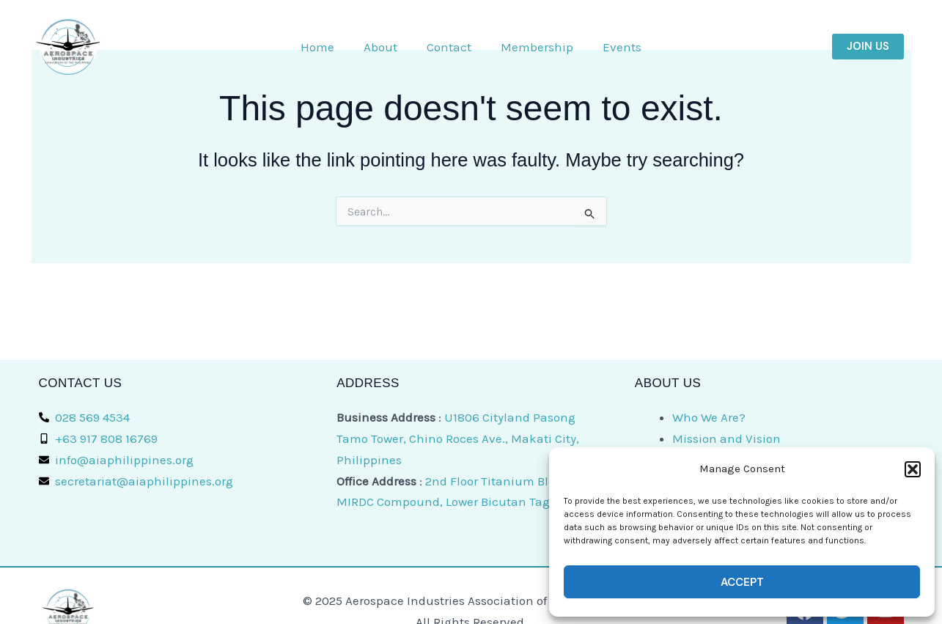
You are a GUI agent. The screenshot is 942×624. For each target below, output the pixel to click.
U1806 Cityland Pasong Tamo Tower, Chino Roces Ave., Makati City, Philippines (457, 438)
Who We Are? (709, 417)
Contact (449, 47)
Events (622, 47)
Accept (742, 582)
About (380, 47)
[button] (912, 469)
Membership (537, 47)
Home (317, 47)
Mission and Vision (726, 438)
